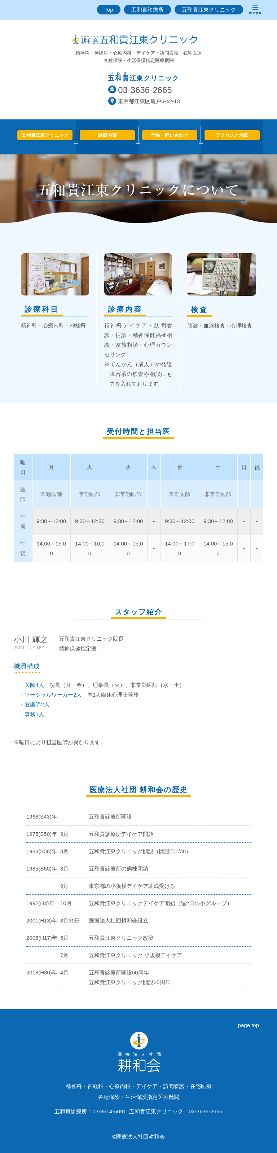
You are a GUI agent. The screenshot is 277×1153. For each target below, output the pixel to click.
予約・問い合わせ (169, 135)
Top (108, 9)
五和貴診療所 (147, 9)
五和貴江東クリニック (209, 9)
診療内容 (107, 135)
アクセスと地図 (232, 135)
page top (248, 1025)
